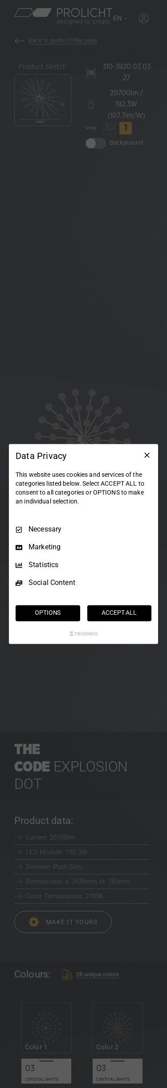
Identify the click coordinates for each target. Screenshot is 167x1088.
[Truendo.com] (84, 633)
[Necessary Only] (147, 455)
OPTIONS (48, 613)
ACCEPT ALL (119, 613)
